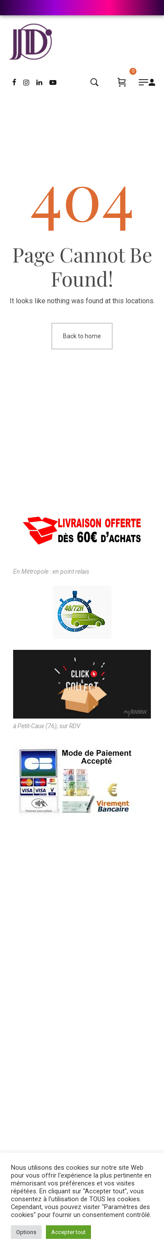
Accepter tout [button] (68, 1232)
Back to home (82, 336)
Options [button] (26, 1232)
